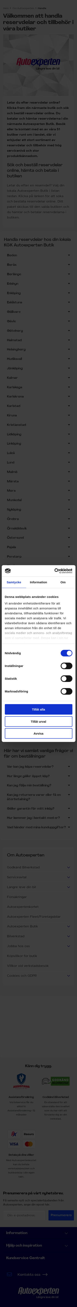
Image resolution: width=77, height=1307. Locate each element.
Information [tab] (38, 582)
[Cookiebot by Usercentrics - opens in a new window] (54, 570)
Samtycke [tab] (14, 582)
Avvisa (39, 733)
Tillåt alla (38, 709)
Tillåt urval (38, 721)
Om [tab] (63, 582)
